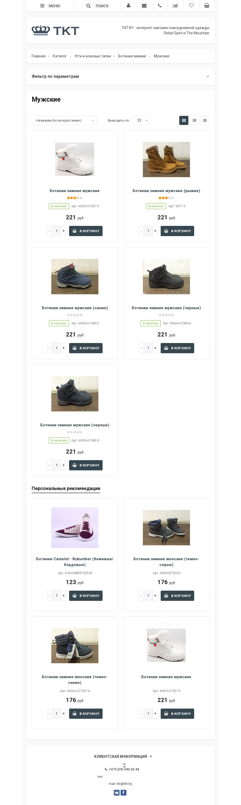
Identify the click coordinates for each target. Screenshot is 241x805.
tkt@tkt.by (124, 784)
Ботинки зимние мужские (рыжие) (166, 190)
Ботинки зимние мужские (75, 190)
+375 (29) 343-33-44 (122, 769)
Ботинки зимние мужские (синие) (75, 308)
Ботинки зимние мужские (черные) (166, 308)
